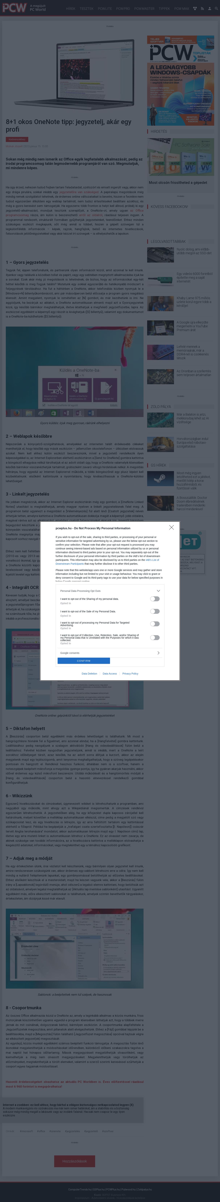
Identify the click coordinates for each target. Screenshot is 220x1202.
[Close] (172, 528)
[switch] (155, 598)
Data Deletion (89, 673)
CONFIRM (84, 660)
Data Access (110, 673)
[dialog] (110, 601)
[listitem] (110, 591)
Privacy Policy (130, 673)
